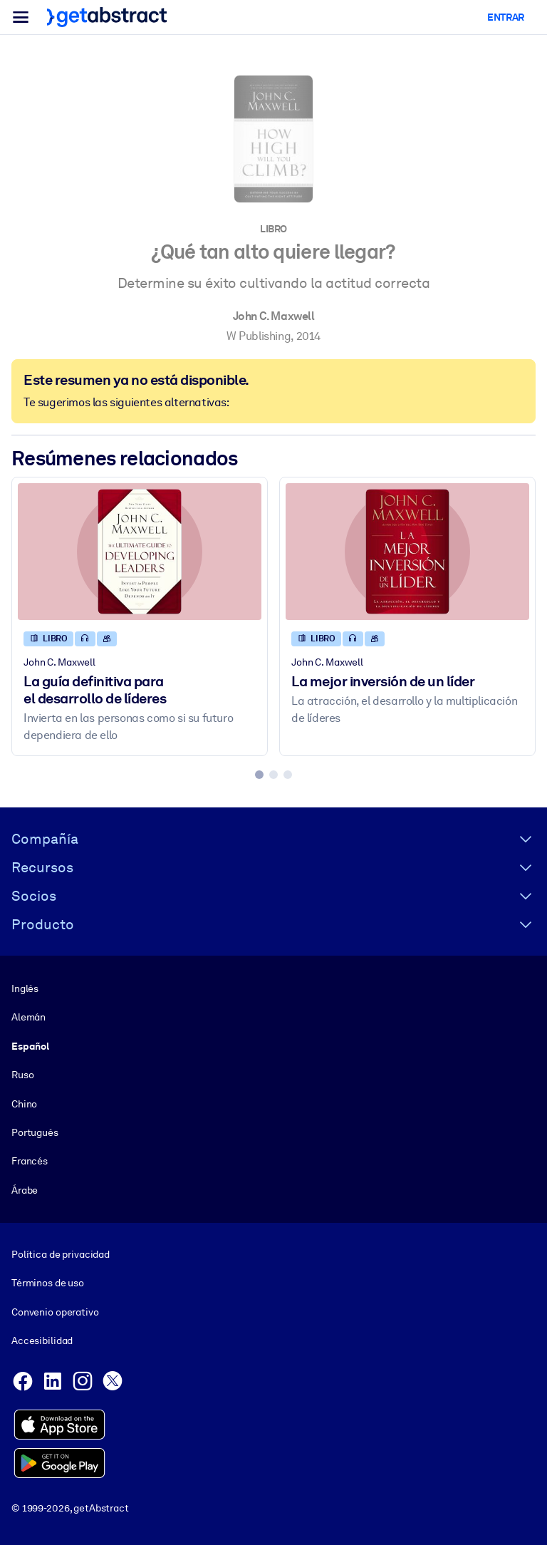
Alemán (28, 1017)
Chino (24, 1103)
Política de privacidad (60, 1254)
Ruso (22, 1074)
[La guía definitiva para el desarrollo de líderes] (139, 551)
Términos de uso (47, 1282)
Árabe (24, 1189)
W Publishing (258, 336)
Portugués (34, 1132)
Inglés (24, 988)
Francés (29, 1161)
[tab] (259, 774)
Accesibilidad (42, 1340)
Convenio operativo (55, 1312)
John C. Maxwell (274, 316)
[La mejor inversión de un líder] (407, 551)
